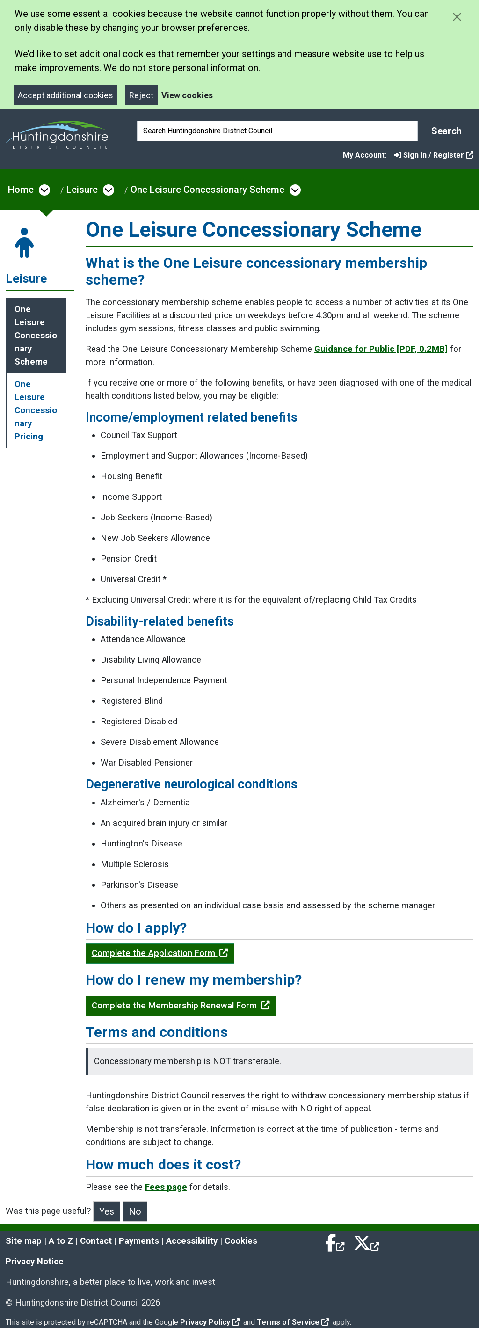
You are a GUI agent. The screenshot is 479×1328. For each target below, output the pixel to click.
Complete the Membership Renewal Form (181, 1005)
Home (21, 189)
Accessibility (192, 1241)
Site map (24, 1241)
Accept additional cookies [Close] (65, 95)
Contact (96, 1241)
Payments (139, 1241)
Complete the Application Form (160, 953)
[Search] (277, 131)
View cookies (187, 95)
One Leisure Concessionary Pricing (36, 410)
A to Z (61, 1241)
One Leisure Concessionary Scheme (207, 189)
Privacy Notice (35, 1261)
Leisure (82, 189)
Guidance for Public (381, 349)
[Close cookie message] (456, 16)
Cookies (241, 1241)
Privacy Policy (210, 1322)
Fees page (166, 1187)
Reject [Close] (141, 95)
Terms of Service (293, 1322)
